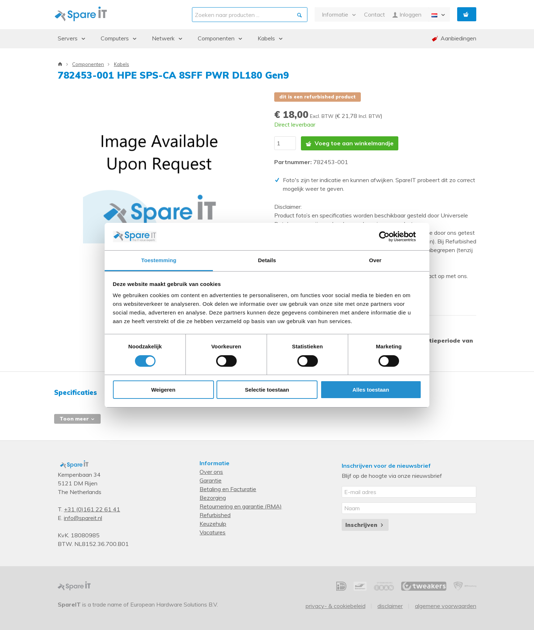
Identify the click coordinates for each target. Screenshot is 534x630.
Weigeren (163, 390)
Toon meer (77, 418)
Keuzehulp (213, 523)
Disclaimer (390, 605)
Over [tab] (375, 260)
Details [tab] (267, 260)
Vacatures (213, 532)
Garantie (211, 480)
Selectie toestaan (267, 390)
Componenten (88, 64)
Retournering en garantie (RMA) (241, 506)
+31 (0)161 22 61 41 (92, 508)
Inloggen (406, 14)
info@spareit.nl (83, 517)
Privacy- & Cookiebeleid (336, 605)
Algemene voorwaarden (445, 605)
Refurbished (215, 514)
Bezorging (213, 497)
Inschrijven (365, 524)
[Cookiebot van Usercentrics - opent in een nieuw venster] (389, 236)
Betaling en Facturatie (228, 488)
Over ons (211, 471)
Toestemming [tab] (158, 260)
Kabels (121, 64)
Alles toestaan (371, 390)
